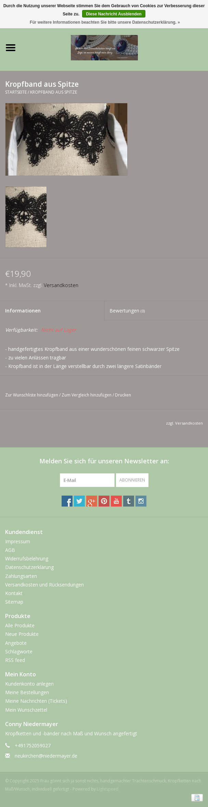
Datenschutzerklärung (29, 567)
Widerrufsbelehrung (26, 558)
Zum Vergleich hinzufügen (87, 395)
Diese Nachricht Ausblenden (113, 14)
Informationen (23, 310)
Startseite (16, 92)
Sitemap (14, 601)
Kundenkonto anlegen (29, 683)
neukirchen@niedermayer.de (46, 755)
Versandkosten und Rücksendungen (44, 584)
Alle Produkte (20, 625)
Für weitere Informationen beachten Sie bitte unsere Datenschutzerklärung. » (105, 22)
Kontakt (14, 593)
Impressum (17, 541)
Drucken (123, 395)
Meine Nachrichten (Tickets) (36, 701)
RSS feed (15, 660)
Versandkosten (61, 285)
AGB (10, 550)
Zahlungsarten (21, 576)
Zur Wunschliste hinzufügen (31, 395)
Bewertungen (127, 310)
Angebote (16, 643)
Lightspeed (107, 789)
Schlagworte (18, 651)
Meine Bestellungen (27, 692)
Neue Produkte (22, 634)
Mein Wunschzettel (26, 710)
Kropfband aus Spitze (53, 92)
